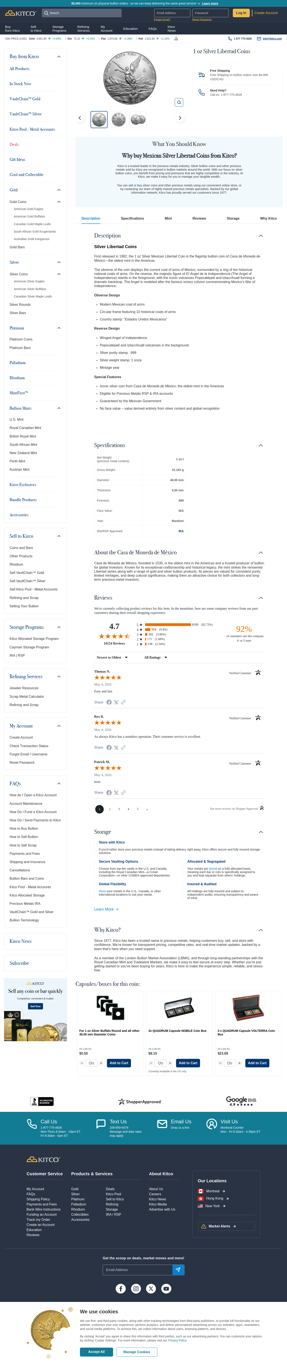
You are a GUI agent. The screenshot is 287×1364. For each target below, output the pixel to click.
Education (34, 1230)
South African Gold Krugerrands (35, 231)
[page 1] (99, 809)
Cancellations (20, 870)
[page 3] (119, 809)
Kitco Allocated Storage (27, 895)
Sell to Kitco (21, 536)
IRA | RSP (17, 655)
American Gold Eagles (28, 209)
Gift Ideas (17, 159)
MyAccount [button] (106, 28)
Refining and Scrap (24, 598)
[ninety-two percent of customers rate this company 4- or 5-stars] (244, 633)
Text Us (118, 1121)
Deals (14, 144)
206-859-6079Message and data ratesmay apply (126, 1131)
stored (213, 868)
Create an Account (41, 1225)
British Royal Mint (23, 436)
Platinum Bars (20, 348)
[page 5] (137, 809)
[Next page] (147, 809)
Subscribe (19, 963)
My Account (21, 726)
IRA (181, 531)
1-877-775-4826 (231, 94)
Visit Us (229, 1121)
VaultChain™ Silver (26, 113)
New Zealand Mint (23, 453)
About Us (156, 1189)
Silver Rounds (20, 304)
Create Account (266, 13)
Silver (14, 262)
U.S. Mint (17, 419)
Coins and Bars (21, 548)
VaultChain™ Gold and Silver (32, 912)
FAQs (15, 783)
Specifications (132, 218)
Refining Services (26, 676)
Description (91, 218)
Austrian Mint (19, 469)
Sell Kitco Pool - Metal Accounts (34, 589)
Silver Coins (19, 274)
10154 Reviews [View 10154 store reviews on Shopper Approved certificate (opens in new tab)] (119, 643)
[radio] (179, 624)
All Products (20, 68)
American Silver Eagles (29, 281)
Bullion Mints (20, 408)
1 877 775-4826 (243, 38)
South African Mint (23, 444)
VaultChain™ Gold (25, 98)
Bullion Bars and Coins (27, 878)
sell (130, 185)
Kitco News (21, 941)
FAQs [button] (153, 28)
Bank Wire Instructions (44, 1209)
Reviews (199, 218)
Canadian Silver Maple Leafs (33, 296)
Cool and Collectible (26, 174)
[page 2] (109, 809)
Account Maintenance (26, 803)
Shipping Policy (38, 1199)
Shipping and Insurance (27, 862)
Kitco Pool (113, 1194)
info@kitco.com (272, 38)
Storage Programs (27, 627)
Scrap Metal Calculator (27, 696)
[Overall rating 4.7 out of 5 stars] (114, 636)
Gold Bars (17, 247)
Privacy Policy (177, 1340)
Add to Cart (119, 1063)
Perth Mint (17, 461)
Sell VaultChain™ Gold (27, 573)
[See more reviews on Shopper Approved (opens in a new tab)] (123, 702)
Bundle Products (23, 499)
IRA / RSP (113, 1214)
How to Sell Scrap (23, 845)
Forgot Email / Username (28, 754)
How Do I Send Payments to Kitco (35, 820)
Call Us (49, 1121)
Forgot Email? (162, 19)
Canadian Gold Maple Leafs (32, 224)
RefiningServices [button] (83, 28)
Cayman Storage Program (29, 647)
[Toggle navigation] (58, 56)
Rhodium (17, 377)
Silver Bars (18, 313)
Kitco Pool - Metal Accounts (32, 129)
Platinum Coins (21, 339)
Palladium (18, 362)
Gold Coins (18, 202)
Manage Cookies (137, 1352)
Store (102, 891)
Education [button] (130, 28)
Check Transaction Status (29, 746)
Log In (241, 13)
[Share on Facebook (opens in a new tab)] (109, 703)
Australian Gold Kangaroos (31, 239)
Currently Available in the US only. (167, 1071)
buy (139, 185)
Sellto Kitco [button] (36, 28)
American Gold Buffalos (29, 216)
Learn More (106, 909)
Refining (112, 1204)
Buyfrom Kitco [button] (12, 28)
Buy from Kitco (24, 56)
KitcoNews (172, 28)
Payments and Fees (25, 853)
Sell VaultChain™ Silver (27, 581)
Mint (168, 218)
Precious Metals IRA (25, 903)
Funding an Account (42, 1214)
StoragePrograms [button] (59, 28)
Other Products (21, 556)
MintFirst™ (19, 392)
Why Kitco (268, 218)
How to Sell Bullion (24, 837)
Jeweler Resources (24, 688)
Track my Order (38, 1219)
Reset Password (202, 19)
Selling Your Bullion (24, 606)
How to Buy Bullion (24, 828)
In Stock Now (20, 83)
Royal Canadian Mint (25, 428)
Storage (233, 218)
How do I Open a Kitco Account (33, 795)
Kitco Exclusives (23, 484)
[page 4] (128, 809)
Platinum (17, 328)
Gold (14, 189)
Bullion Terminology (24, 920)
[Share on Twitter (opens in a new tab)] (116, 702)
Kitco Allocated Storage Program (34, 639)
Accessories (19, 514)
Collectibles (80, 1214)
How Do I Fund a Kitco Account (33, 812)
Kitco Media (158, 1204)
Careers (155, 1194)
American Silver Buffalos (30, 289)
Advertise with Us (162, 1209)
